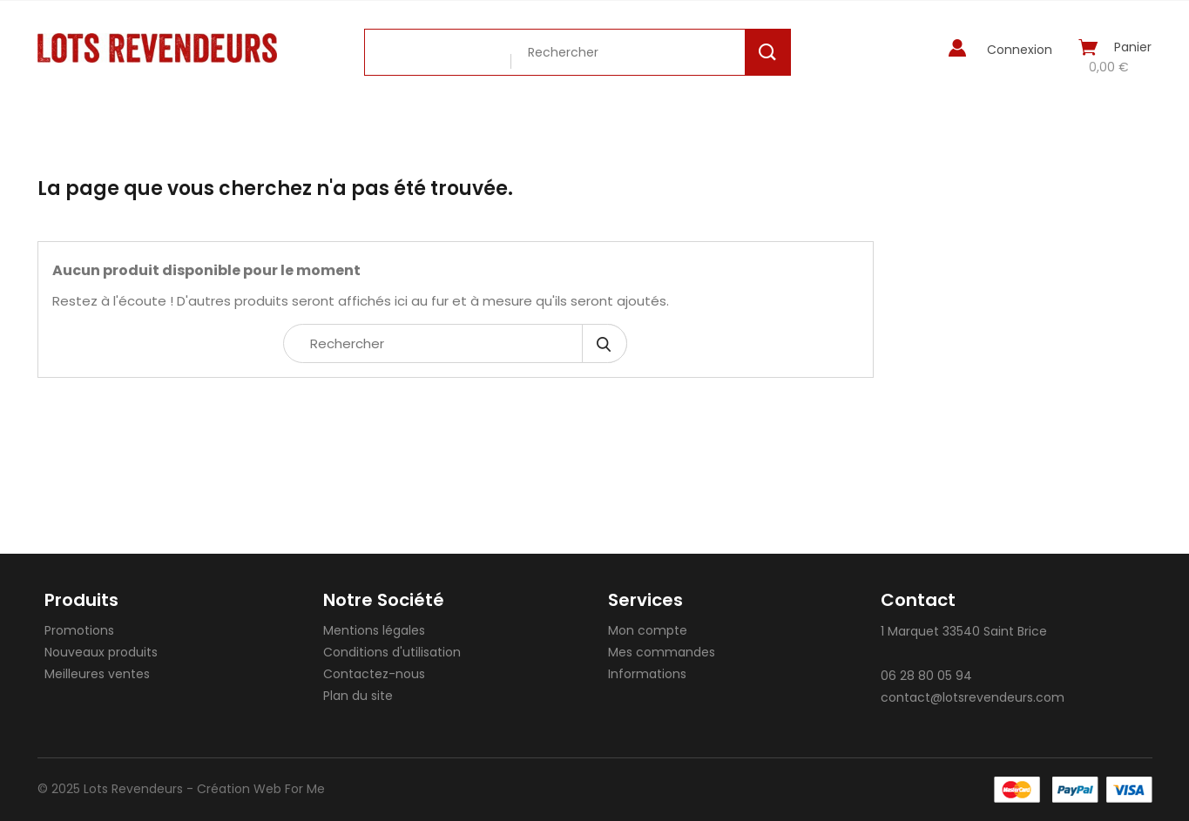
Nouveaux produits (101, 652)
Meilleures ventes (97, 674)
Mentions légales (374, 630)
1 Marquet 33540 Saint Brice (964, 631)
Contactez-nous (374, 674)
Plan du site (358, 695)
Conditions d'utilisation (392, 652)
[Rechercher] (455, 343)
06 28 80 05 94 (926, 675)
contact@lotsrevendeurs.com (972, 697)
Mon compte (647, 630)
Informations (647, 674)
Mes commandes (661, 652)
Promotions (79, 630)
